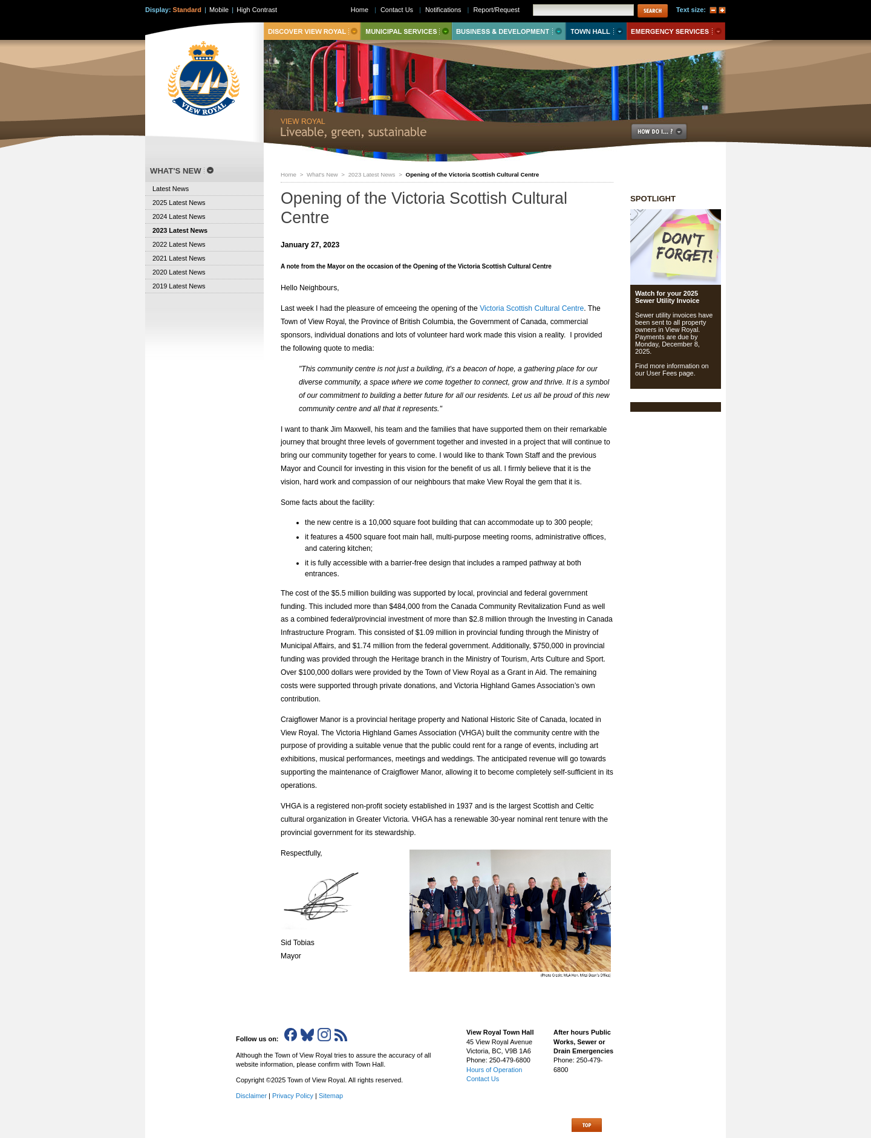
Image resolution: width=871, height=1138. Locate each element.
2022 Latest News (179, 244)
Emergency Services (676, 31)
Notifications (443, 9)
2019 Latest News (179, 286)
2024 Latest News (179, 216)
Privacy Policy (292, 1095)
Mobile (219, 9)
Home (288, 174)
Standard (187, 9)
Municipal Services (406, 31)
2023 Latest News (372, 174)
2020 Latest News (179, 272)
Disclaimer (251, 1095)
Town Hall (596, 31)
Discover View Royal (312, 31)
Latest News (170, 188)
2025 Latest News (179, 202)
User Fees (662, 373)
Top (587, 1125)
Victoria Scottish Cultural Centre (532, 308)
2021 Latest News (179, 258)
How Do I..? (666, 131)
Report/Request (496, 9)
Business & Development (509, 31)
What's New (322, 174)
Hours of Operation (494, 1069)
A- (713, 10)
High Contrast (257, 9)
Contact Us (396, 9)
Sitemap (331, 1095)
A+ (722, 10)
